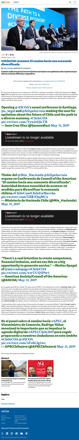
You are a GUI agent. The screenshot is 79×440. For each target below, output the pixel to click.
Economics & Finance (8, 404)
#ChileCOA (38, 118)
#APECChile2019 (41, 332)
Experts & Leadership (20, 416)
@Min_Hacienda (31, 175)
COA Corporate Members (21, 423)
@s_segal (8, 111)
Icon (70, 2)
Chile (2, 399)
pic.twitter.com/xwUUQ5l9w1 (25, 272)
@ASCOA (22, 107)
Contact (3, 423)
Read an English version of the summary (39, 88)
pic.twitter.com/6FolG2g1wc (23, 343)
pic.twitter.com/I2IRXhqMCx (24, 196)
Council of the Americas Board (21, 420)
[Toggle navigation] (75, 2)
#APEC (56, 321)
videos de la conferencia (41, 84)
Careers (3, 419)
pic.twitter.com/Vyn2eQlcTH (24, 121)
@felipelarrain (33, 111)
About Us (3, 416)
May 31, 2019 (60, 125)
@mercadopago (17, 269)
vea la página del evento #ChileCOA (53, 81)
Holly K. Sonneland (24, 68)
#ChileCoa (21, 193)
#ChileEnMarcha (42, 193)
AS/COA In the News (6, 417)
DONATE (16, 2)
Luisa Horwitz (9, 68)
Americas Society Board (20, 417)
